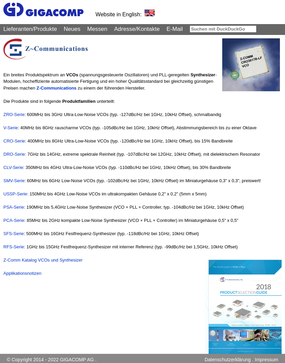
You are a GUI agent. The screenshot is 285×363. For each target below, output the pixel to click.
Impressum (266, 359)
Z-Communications (57, 88)
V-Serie (10, 127)
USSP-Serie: (15, 193)
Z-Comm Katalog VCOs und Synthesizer (42, 260)
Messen (97, 29)
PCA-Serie (13, 220)
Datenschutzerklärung (228, 359)
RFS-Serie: (14, 246)
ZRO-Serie (13, 114)
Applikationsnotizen (22, 273)
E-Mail (175, 29)
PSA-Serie (13, 207)
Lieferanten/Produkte (30, 29)
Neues (72, 29)
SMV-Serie (13, 180)
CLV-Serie (13, 167)
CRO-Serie (14, 141)
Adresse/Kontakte (137, 29)
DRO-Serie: (14, 154)
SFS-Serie (13, 233)
